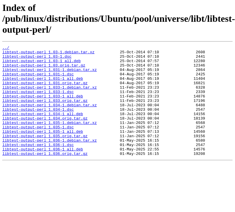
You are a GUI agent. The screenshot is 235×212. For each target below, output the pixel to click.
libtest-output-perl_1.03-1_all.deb (41, 64)
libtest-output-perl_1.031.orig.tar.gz (45, 90)
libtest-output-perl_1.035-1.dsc (38, 143)
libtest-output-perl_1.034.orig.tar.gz (45, 133)
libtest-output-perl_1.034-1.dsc (38, 122)
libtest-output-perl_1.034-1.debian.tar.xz (49, 117)
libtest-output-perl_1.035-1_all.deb (42, 149)
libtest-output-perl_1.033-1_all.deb (42, 106)
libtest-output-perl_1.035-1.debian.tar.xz (49, 138)
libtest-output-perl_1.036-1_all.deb (42, 170)
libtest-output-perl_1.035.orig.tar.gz (45, 154)
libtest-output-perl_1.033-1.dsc (38, 101)
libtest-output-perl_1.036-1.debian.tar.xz (49, 159)
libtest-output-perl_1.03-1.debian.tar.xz (48, 53)
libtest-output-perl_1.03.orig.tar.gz (43, 69)
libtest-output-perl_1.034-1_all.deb (42, 127)
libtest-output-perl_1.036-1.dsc (38, 165)
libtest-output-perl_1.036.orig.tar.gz (45, 175)
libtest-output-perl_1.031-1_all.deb (42, 85)
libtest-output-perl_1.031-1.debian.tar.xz (49, 74)
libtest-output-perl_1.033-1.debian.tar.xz (49, 96)
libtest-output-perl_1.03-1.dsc (36, 59)
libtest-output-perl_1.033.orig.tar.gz (45, 112)
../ (5, 48)
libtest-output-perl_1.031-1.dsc (38, 80)
